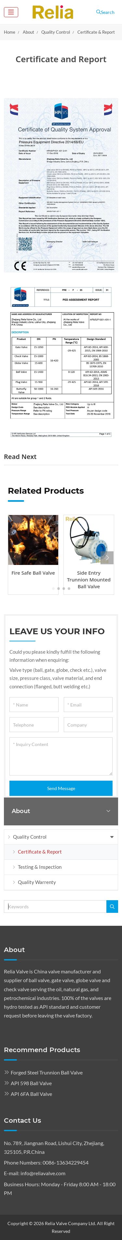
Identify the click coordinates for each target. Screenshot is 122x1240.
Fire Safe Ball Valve (33, 572)
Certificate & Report (40, 852)
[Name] (34, 704)
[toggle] (11, 12)
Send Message (61, 788)
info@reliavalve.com (42, 1173)
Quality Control (30, 837)
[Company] (88, 724)
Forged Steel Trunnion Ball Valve (47, 1072)
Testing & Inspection (39, 867)
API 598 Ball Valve (31, 1083)
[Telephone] (34, 724)
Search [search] (105, 12)
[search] (112, 906)
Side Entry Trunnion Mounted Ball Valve (89, 579)
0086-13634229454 (65, 1162)
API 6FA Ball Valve (31, 1094)
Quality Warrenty (37, 882)
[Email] (88, 704)
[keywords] (55, 906)
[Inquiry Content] (61, 756)
